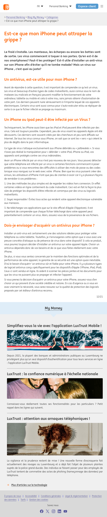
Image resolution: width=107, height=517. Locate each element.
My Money (53, 308)
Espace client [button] (87, 6)
